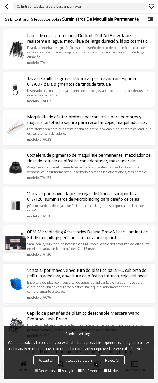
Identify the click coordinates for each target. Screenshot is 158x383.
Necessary (45, 370)
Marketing (113, 370)
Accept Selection (79, 360)
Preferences (89, 370)
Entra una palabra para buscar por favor (51, 6)
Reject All (112, 360)
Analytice (67, 370)
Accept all (46, 360)
